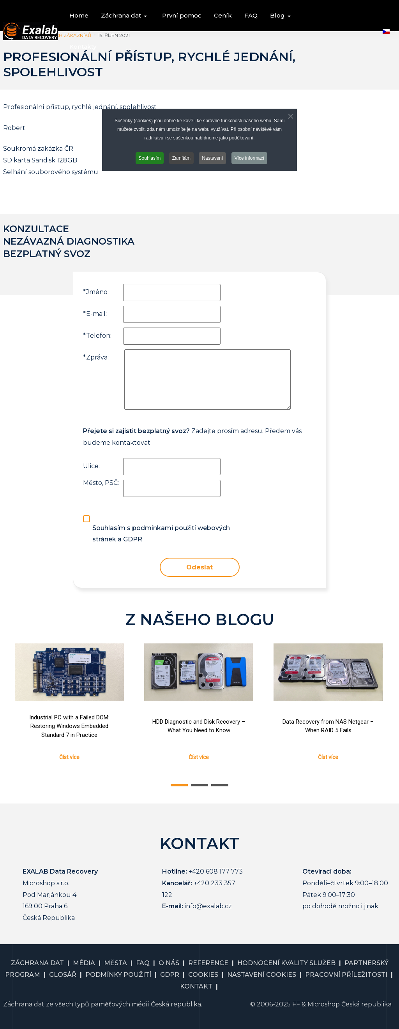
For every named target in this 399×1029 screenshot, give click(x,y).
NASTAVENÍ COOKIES (261, 974)
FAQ (143, 963)
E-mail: (95, 313)
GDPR (169, 974)
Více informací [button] (250, 158)
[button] (125, 15)
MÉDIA (84, 963)
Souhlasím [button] (150, 158)
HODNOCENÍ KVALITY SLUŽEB (286, 963)
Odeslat (199, 567)
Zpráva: (96, 357)
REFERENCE (208, 963)
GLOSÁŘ (62, 974)
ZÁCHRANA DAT (37, 963)
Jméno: (96, 292)
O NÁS (169, 963)
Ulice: (91, 466)
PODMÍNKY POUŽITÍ (118, 974)
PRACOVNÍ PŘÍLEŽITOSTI (346, 974)
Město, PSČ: (101, 482)
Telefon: (97, 335)
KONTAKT (196, 986)
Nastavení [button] (212, 158)
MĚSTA (115, 963)
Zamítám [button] (181, 158)
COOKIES (203, 974)
